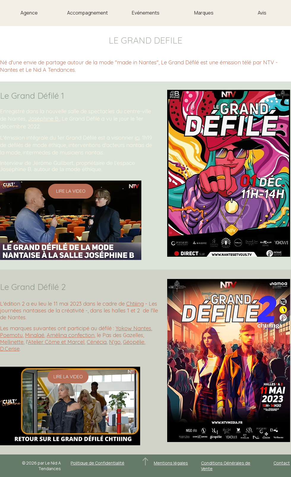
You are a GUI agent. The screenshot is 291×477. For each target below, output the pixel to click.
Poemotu (11, 335)
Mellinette (11, 342)
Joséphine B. (43, 118)
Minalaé (34, 335)
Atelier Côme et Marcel (56, 342)
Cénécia (97, 342)
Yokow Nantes (133, 328)
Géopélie (133, 342)
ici (137, 137)
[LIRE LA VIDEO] (70, 191)
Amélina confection (70, 335)
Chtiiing (135, 303)
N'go (115, 342)
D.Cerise (10, 348)
